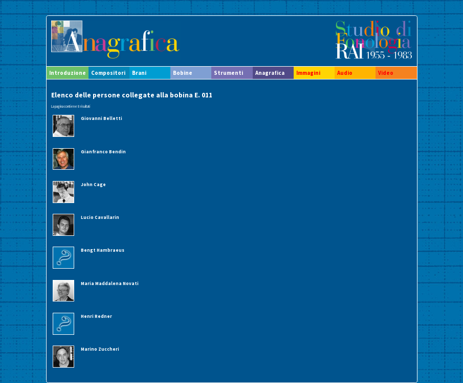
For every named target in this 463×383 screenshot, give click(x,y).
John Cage (93, 184)
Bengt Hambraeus (102, 250)
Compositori (108, 72)
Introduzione (67, 72)
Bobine (182, 72)
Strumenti (228, 72)
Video (385, 72)
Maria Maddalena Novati (110, 283)
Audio (344, 72)
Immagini (308, 72)
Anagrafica (269, 72)
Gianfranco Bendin (103, 151)
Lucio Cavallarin (100, 217)
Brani (139, 72)
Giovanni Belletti (101, 118)
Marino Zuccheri (100, 349)
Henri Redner (96, 316)
